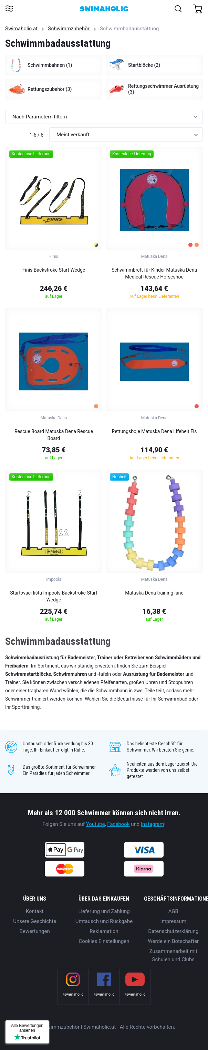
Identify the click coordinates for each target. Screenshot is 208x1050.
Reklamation (104, 931)
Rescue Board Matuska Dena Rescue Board (53, 435)
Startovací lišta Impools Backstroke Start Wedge (53, 596)
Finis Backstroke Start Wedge (53, 270)
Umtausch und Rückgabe (104, 921)
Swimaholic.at (21, 28)
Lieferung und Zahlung (103, 911)
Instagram (152, 824)
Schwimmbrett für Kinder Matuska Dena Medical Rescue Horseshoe (154, 273)
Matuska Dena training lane (154, 593)
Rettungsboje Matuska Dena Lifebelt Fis (154, 431)
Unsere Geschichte (34, 921)
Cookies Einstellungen (104, 941)
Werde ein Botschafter (173, 941)
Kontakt (35, 911)
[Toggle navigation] (9, 9)
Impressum (173, 921)
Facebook (118, 824)
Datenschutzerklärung (173, 931)
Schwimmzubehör (69, 28)
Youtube (95, 824)
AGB (173, 911)
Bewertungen (35, 931)
